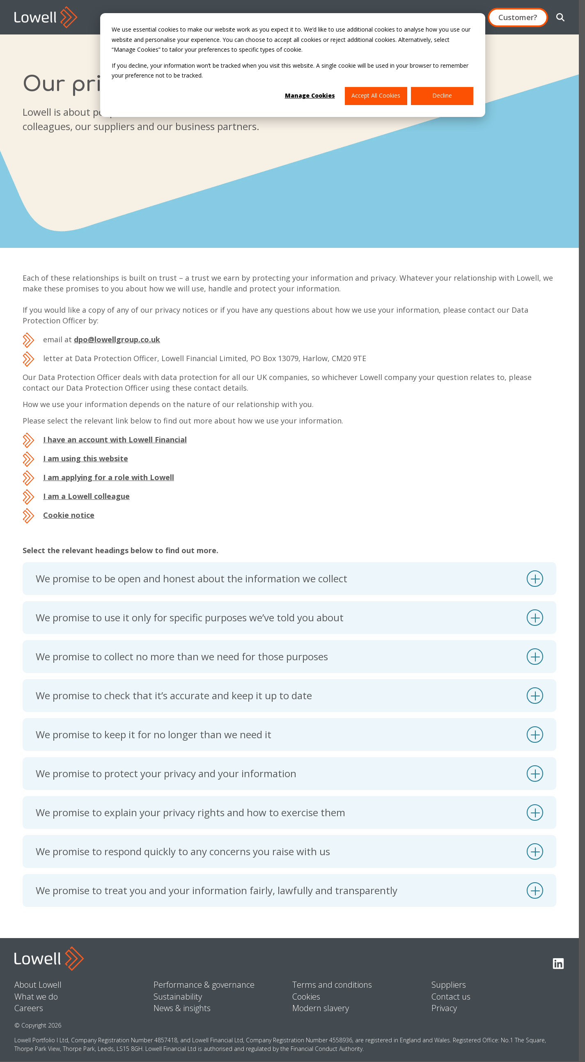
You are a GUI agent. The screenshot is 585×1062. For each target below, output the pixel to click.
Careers (28, 1008)
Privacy (444, 1008)
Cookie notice (68, 515)
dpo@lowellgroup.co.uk (117, 339)
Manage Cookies (310, 95)
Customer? (517, 17)
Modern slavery (320, 1008)
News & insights (182, 1008)
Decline (442, 95)
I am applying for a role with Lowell (108, 477)
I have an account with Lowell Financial (115, 439)
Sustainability (178, 996)
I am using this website (85, 458)
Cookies (306, 996)
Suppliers (448, 984)
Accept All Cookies (375, 95)
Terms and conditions (332, 984)
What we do (36, 996)
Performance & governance (204, 984)
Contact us (450, 996)
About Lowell (38, 984)
